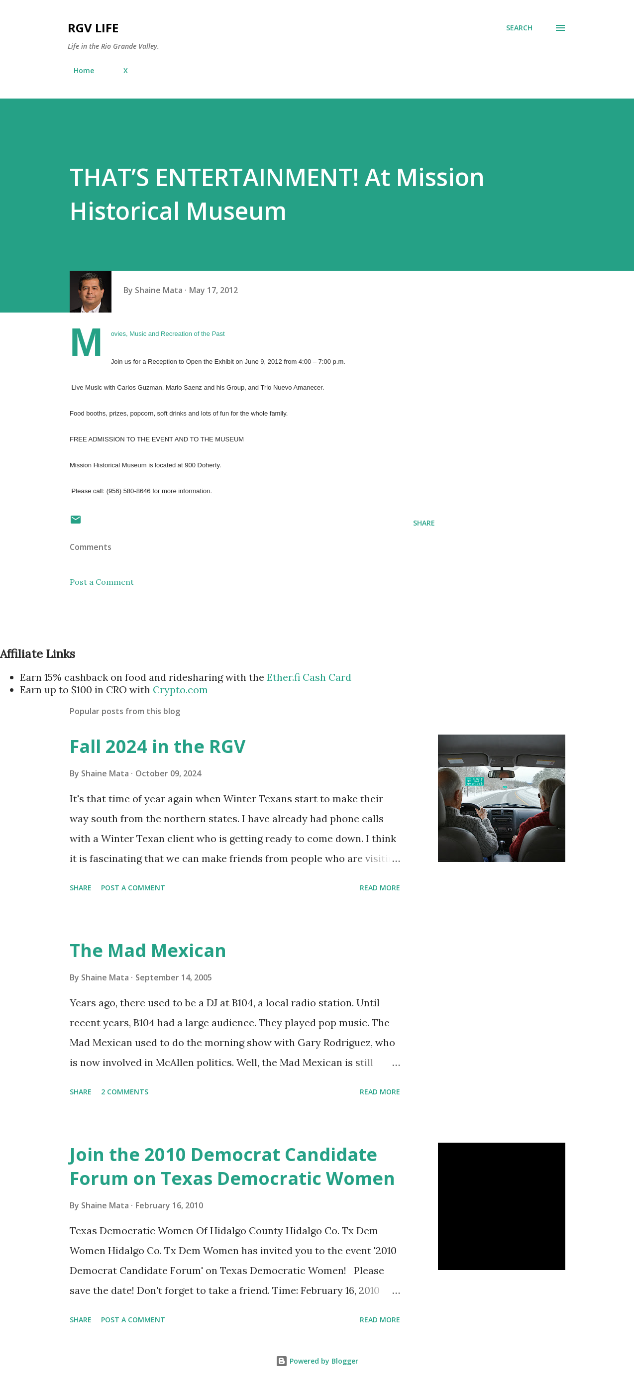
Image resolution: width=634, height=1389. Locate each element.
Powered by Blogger (317, 1361)
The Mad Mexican (148, 950)
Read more (380, 887)
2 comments (124, 1091)
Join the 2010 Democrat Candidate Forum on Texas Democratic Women (232, 1166)
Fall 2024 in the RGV (157, 746)
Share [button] (424, 523)
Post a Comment (102, 582)
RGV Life (93, 27)
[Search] (519, 28)
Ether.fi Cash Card (309, 677)
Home (78, 70)
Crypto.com (180, 689)
